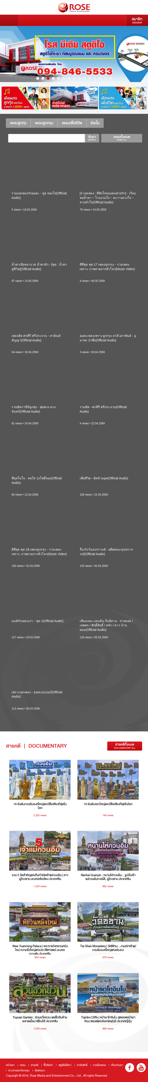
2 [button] (42, 78)
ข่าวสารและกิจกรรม (18, 1070)
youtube (141, 1067)
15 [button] (110, 78)
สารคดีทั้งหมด (124, 746)
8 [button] (74, 78)
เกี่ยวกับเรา (117, 1065)
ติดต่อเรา (40, 1070)
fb (129, 1067)
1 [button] (37, 78)
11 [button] (89, 78)
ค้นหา (92, 138)
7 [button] (68, 78)
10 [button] (84, 78)
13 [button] (100, 78)
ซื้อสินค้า (48, 1065)
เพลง (22, 1065)
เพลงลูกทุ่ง (18, 123)
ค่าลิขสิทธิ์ (82, 1065)
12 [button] (94, 78)
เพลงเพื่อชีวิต (72, 123)
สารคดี (34, 1065)
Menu (9, 20)
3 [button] (48, 78)
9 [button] (79, 78)
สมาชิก (137, 20)
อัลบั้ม (95, 123)
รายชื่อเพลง (99, 1065)
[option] (74, 54)
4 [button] (53, 78)
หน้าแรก (10, 1065)
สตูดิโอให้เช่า (65, 1065)
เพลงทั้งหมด (122, 138)
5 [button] (58, 78)
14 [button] (105, 78)
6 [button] (63, 78)
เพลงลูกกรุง (44, 123)
